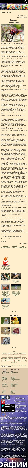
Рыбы (12, 383)
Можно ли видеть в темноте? (4, 390)
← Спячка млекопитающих (5, 246)
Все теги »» (14, 362)
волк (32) (10, 353)
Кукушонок (4, 378)
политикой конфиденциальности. (8, 457)
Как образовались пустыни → (23, 247)
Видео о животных (13, 388)
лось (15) (24, 358)
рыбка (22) (4, 358)
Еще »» (14, 311)
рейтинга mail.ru (15, 427)
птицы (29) (16, 353)
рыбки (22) (13, 355)
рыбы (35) (4, 353)
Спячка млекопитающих (5, 381)
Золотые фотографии (13, 386)
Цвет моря (4, 379)
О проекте (17, 397)
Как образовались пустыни (5, 386)
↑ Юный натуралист (15, 246)
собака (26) (7, 355)
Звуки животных (13, 393)
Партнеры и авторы (20, 398)
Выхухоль (4, 373)
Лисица (3, 392)
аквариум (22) (20, 355)
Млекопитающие (14, 372)
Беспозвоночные (14, 384)
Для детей (13, 377)
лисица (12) (17, 360)
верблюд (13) (10, 360)
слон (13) (4, 360)
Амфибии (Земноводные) (14, 381)
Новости (17, 399)
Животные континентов (13, 391)
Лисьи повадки (5, 372)
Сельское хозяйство (20, 401)
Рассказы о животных (13, 375)
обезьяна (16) (17, 358)
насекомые (24, 243)
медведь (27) (23, 353)
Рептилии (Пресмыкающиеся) (15, 379)
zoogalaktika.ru (15, 444)
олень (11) (24, 360)
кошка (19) (10, 358)
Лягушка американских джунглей (5, 376)
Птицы (12, 373)
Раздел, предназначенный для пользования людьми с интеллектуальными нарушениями (21, 410)
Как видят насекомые (4, 384)
